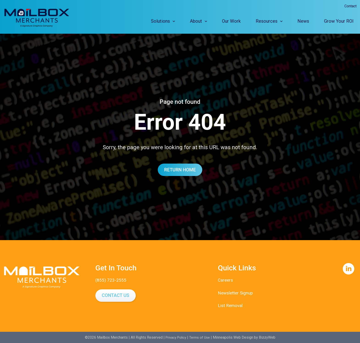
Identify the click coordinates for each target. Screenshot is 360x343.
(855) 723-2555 (111, 280)
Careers (226, 280)
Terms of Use (200, 337)
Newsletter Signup (236, 292)
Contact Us (115, 295)
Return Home (180, 170)
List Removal (231, 305)
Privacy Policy (175, 337)
